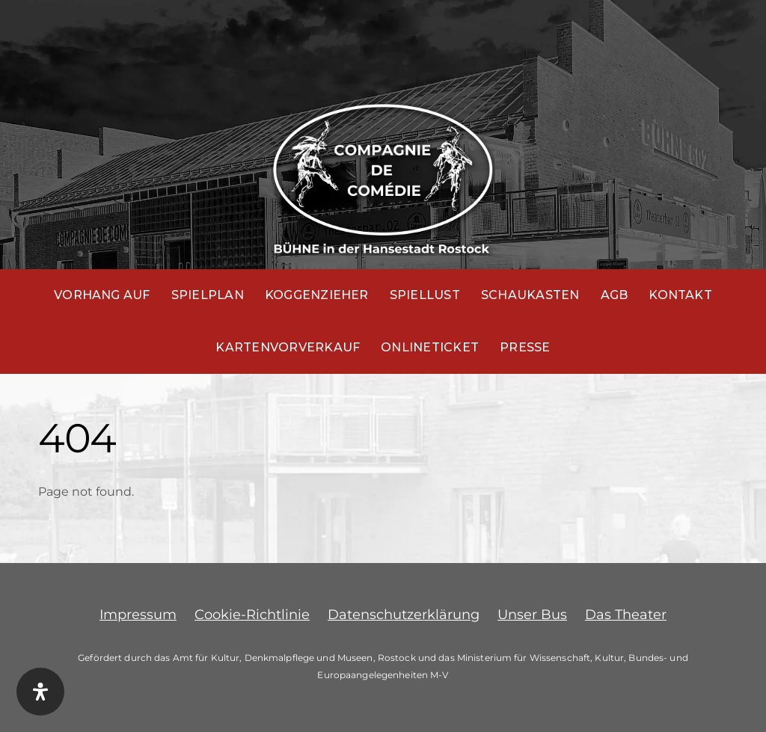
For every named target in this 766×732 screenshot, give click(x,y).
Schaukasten (530, 295)
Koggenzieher (317, 295)
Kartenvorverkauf (287, 347)
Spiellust (425, 295)
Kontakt (680, 295)
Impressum (138, 614)
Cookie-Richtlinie (252, 614)
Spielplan (207, 295)
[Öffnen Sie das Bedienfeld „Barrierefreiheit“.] (40, 692)
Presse (525, 347)
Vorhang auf (102, 295)
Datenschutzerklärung (403, 614)
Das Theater (626, 614)
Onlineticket (430, 347)
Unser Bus (532, 614)
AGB (614, 295)
